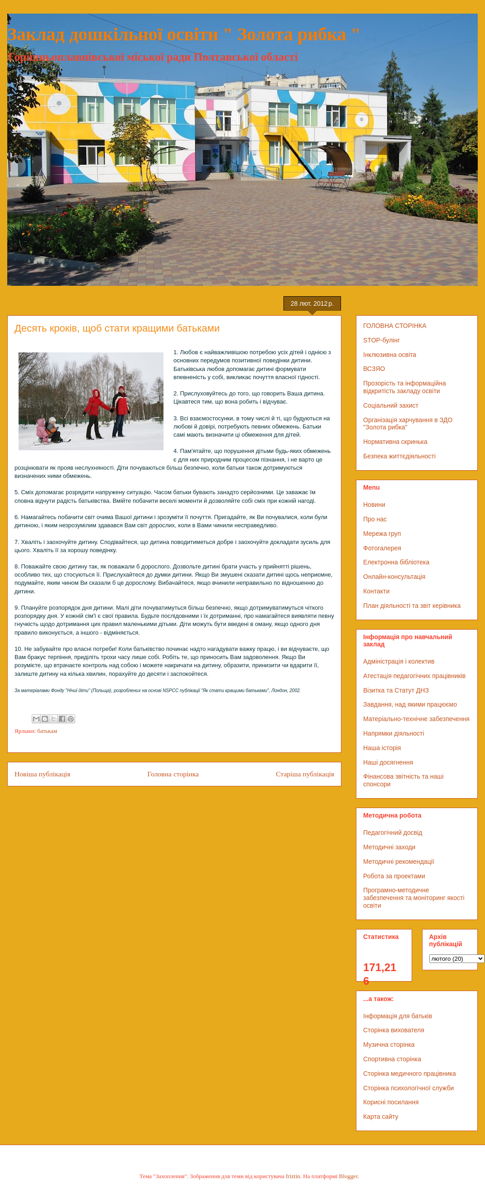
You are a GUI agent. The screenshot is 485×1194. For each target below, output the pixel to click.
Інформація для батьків (397, 1016)
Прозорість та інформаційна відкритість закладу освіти (404, 387)
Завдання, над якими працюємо (410, 704)
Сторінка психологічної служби (408, 1088)
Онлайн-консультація (394, 576)
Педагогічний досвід (393, 832)
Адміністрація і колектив (398, 661)
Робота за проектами (394, 876)
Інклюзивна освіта (389, 354)
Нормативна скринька (395, 441)
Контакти (376, 591)
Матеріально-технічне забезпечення (416, 718)
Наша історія (382, 747)
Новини (374, 504)
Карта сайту (381, 1116)
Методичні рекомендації (398, 861)
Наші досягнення (388, 762)
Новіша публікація (42, 774)
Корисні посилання (390, 1102)
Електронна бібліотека (396, 562)
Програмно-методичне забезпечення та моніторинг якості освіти (414, 897)
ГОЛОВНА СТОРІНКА (395, 325)
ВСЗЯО (374, 368)
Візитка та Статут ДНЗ (396, 690)
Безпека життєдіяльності (399, 456)
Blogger (348, 1176)
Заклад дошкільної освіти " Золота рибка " (184, 34)
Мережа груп (382, 533)
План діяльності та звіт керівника (412, 605)
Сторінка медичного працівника (409, 1073)
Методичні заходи (389, 847)
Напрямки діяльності (393, 733)
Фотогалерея (382, 548)
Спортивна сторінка (392, 1059)
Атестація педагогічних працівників (414, 675)
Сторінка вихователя (393, 1030)
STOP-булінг (381, 340)
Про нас (375, 519)
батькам (47, 730)
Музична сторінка (389, 1044)
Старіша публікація (305, 774)
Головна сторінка (173, 774)
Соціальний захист (390, 405)
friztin (293, 1176)
